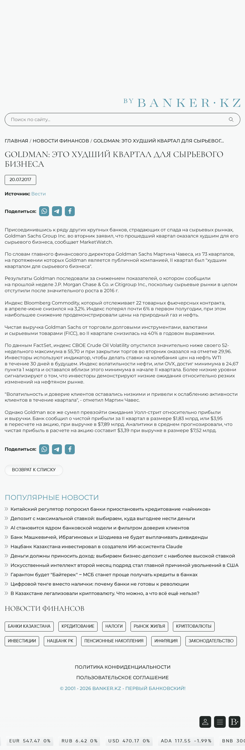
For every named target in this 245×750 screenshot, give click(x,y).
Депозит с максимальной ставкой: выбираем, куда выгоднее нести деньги (100, 518)
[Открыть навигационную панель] (220, 722)
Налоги (114, 626)
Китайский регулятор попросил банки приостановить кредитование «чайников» (108, 509)
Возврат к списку (33, 470)
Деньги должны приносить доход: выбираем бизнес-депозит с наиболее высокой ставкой (120, 556)
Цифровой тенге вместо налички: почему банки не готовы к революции (97, 584)
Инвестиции (22, 641)
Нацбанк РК (60, 641)
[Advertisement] (122, 44)
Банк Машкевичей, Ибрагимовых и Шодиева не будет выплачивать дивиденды (106, 537)
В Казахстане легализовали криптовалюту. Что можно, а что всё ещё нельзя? (102, 593)
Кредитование (78, 626)
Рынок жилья (149, 626)
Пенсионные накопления (113, 641)
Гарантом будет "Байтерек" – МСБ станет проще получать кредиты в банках (101, 574)
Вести (38, 194)
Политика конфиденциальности (123, 667)
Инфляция (166, 641)
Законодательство (211, 641)
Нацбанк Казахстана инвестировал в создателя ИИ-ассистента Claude (94, 546)
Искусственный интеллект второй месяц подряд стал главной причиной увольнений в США (122, 565)
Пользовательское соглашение (122, 677)
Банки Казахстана (29, 626)
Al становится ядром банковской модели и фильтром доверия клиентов (97, 528)
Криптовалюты (193, 626)
